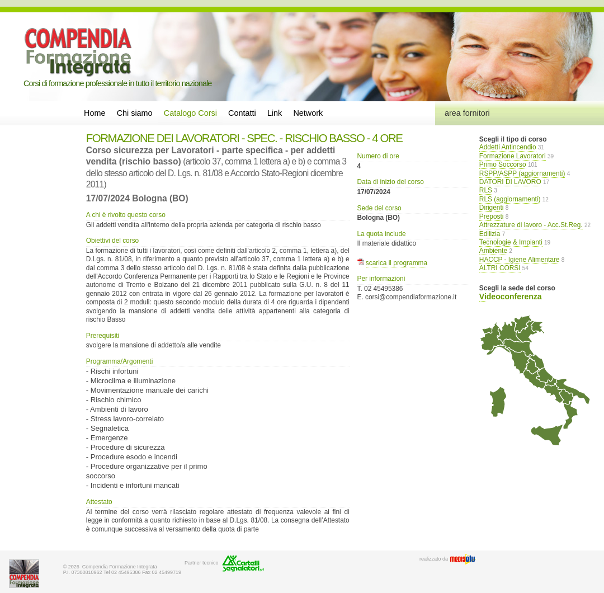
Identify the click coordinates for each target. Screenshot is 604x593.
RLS (485, 190)
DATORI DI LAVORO (510, 182)
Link (274, 113)
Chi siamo (135, 113)
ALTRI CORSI (500, 268)
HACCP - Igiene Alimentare (519, 259)
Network (308, 113)
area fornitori (467, 113)
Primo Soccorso (502, 164)
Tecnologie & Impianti (510, 242)
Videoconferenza (510, 296)
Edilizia (490, 234)
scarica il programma (396, 263)
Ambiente (493, 251)
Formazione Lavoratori (512, 156)
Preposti (491, 216)
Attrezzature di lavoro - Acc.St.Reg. (531, 225)
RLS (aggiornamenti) (510, 199)
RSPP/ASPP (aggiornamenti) (522, 173)
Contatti (242, 113)
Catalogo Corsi (190, 113)
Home (94, 113)
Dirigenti (491, 207)
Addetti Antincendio (507, 147)
